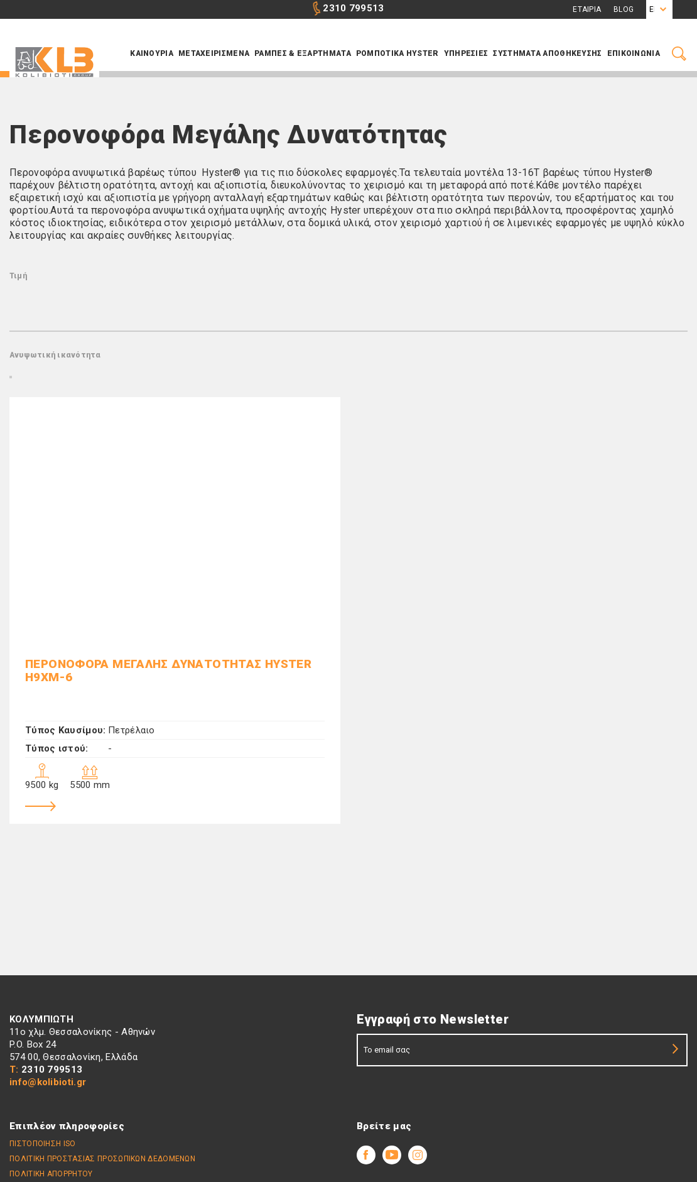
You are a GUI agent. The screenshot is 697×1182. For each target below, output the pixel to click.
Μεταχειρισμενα (213, 53)
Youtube (391, 1155)
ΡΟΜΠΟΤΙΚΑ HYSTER (397, 53)
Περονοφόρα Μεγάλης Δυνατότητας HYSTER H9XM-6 (168, 670)
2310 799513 (353, 8)
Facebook (366, 1155)
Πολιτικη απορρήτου (50, 1173)
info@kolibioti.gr (47, 1082)
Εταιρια (587, 9)
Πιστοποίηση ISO (42, 1143)
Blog (623, 9)
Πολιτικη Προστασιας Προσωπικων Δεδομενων (102, 1158)
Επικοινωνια (633, 53)
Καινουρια (151, 53)
